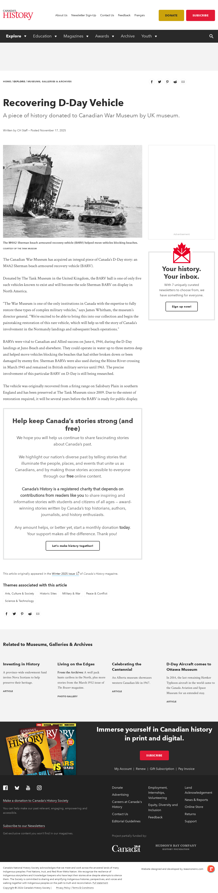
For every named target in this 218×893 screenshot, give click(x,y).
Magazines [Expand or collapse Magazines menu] (74, 36)
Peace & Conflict (96, 593)
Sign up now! (181, 306)
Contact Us (107, 15)
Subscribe (201, 15)
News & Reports (196, 800)
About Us (61, 15)
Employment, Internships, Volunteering (158, 793)
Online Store (194, 807)
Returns (190, 814)
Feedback (124, 15)
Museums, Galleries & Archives (49, 81)
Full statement (100, 883)
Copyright (8, 887)
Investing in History (21, 664)
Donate (171, 15)
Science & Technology (19, 601)
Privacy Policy (63, 887)
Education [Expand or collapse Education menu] (43, 36)
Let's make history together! (72, 545)
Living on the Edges (76, 664)
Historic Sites (48, 593)
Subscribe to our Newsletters (24, 826)
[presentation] (27, 656)
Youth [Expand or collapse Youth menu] (147, 36)
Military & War (71, 593)
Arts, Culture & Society (19, 593)
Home (7, 81)
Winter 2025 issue (65, 573)
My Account (123, 769)
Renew (141, 769)
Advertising (120, 794)
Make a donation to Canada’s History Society (35, 800)
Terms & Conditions (83, 887)
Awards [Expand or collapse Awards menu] (102, 36)
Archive (128, 36)
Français (139, 15)
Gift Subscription (162, 769)
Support (191, 821)
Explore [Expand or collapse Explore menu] (14, 36)
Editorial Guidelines (126, 821)
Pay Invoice (186, 769)
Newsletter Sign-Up (83, 15)
